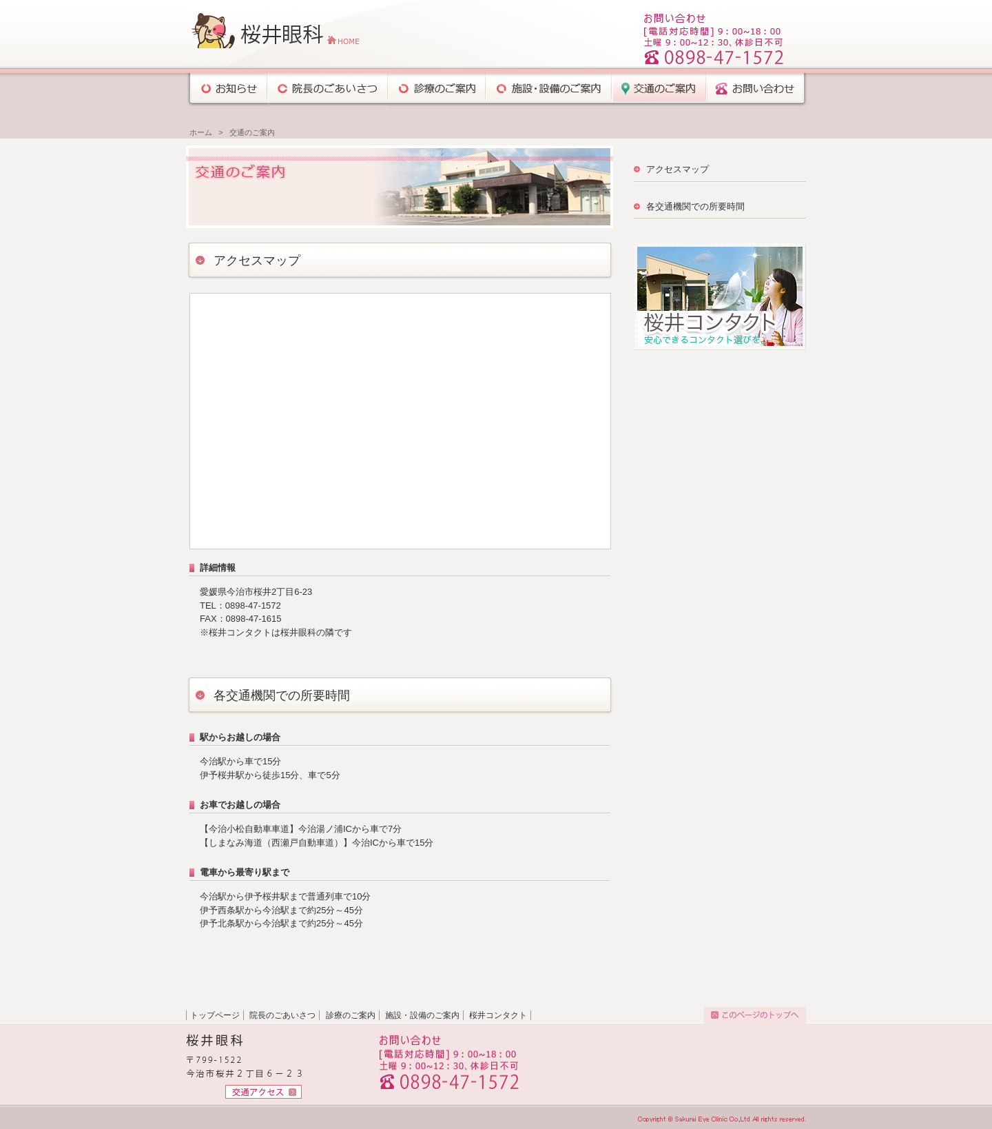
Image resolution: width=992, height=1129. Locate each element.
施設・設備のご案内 (422, 1015)
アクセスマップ (677, 169)
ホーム (200, 132)
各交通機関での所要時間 (695, 206)
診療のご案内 (350, 1015)
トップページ (215, 1015)
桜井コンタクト (498, 1015)
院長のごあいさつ (282, 1015)
